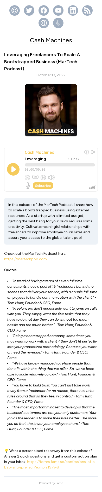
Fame (59, 485)
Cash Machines (51, 40)
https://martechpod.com (25, 261)
